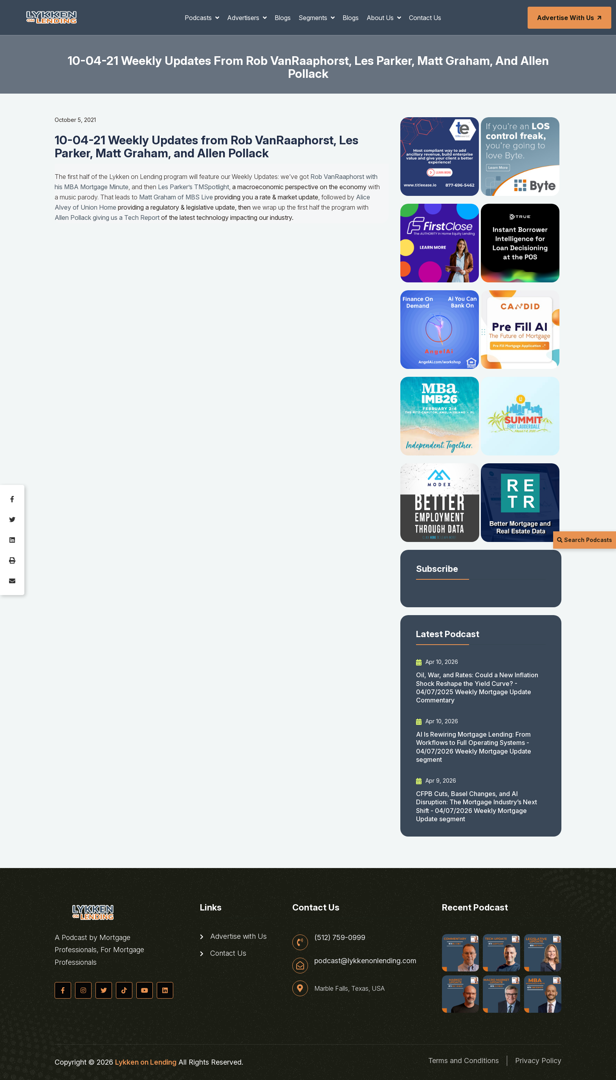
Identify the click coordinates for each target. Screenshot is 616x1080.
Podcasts (199, 18)
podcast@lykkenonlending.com (365, 960)
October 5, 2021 (75, 119)
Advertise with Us (570, 18)
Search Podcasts (584, 539)
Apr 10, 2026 (437, 661)
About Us (381, 18)
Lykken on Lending (145, 1062)
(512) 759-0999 (339, 937)
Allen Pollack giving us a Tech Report (107, 217)
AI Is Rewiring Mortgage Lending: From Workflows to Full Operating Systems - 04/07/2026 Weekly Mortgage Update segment (473, 746)
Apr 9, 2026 (436, 780)
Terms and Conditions (463, 1060)
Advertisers (244, 18)
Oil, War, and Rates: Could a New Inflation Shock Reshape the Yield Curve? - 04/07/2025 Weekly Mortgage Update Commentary (477, 687)
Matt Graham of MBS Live (176, 197)
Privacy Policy (538, 1060)
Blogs (283, 18)
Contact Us (425, 18)
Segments (314, 18)
